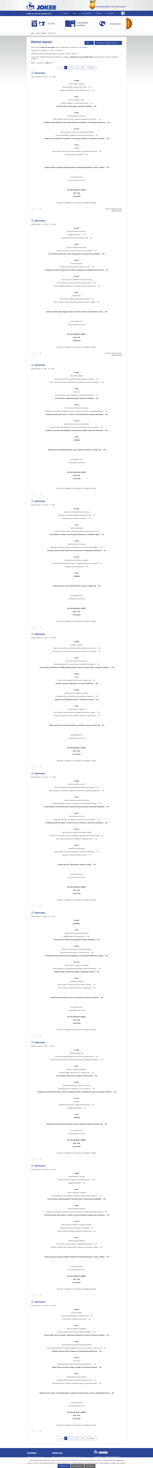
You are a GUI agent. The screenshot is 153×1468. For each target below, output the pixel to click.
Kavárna (43, 33)
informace (40, 63)
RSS (89, 43)
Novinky (99, 13)
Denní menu (39, 73)
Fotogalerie (86, 13)
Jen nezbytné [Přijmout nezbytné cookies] (77, 1466)
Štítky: (33, 63)
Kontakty (110, 13)
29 (83, 67)
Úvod (65, 13)
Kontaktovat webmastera (112, 1457)
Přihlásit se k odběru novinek (108, 43)
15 (77, 67)
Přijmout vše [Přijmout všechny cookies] (64, 1466)
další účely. (120, 1460)
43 (88, 67)
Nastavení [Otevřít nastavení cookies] (89, 1466)
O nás (74, 13)
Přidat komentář (117, 211)
